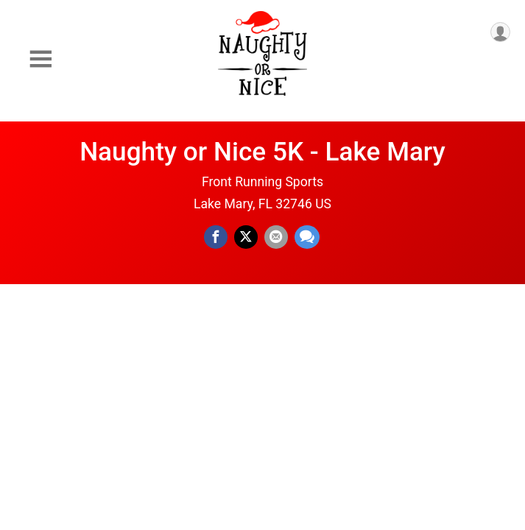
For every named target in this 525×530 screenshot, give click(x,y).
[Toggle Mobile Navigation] (40, 59)
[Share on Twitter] (246, 237)
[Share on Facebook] (216, 237)
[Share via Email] (276, 237)
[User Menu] (500, 32)
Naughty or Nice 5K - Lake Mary (262, 151)
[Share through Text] (307, 237)
